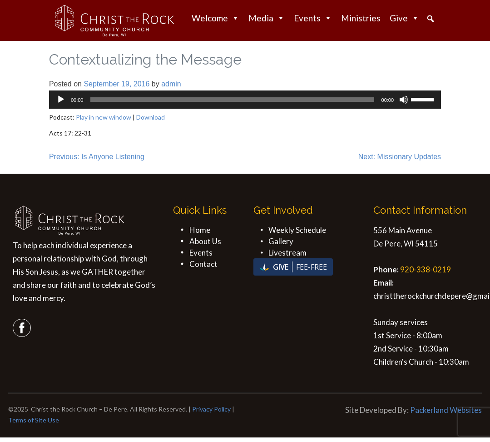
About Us (205, 241)
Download (150, 117)
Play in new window (103, 117)
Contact (203, 264)
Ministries (361, 18)
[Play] (60, 99)
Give (404, 18)
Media (266, 18)
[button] (430, 18)
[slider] (232, 99)
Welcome (215, 18)
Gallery (280, 241)
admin (171, 84)
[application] (245, 99)
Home (199, 230)
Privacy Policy (211, 409)
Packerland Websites (446, 410)
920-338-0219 (425, 269)
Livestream (287, 252)
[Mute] (403, 99)
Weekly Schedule (297, 230)
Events (313, 18)
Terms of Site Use (33, 420)
